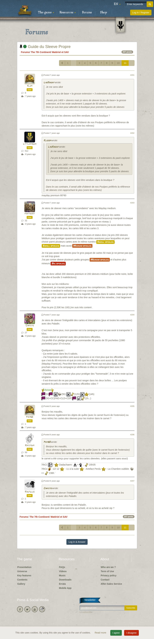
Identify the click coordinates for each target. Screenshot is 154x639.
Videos (63, 571)
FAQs (62, 567)
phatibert (30, 213)
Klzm (29, 86)
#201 (132, 75)
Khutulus (30, 492)
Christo (30, 325)
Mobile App (65, 588)
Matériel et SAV (60, 52)
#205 (132, 406)
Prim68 (29, 417)
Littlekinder (29, 144)
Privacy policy (108, 575)
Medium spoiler (82, 246)
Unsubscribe (86, 612)
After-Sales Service (111, 584)
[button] (117, 4)
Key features (24, 575)
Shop (103, 12)
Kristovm (29, 445)
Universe (22, 571)
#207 (132, 481)
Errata (62, 584)
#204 (132, 315)
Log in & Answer (77, 542)
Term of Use (107, 571)
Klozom (47, 140)
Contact (105, 579)
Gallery (21, 584)
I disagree (131, 632)
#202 (132, 133)
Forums (87, 12)
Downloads (65, 579)
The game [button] (46, 12)
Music (62, 575)
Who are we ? (108, 567)
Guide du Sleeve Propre (45, 46)
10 (118, 63)
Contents (22, 579)
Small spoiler (105, 242)
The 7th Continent (41, 52)
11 (125, 63)
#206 (132, 435)
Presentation (24, 567)
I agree (116, 632)
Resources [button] (68, 12)
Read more (101, 632)
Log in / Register (140, 12)
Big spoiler (58, 263)
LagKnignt (49, 82)
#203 (132, 203)
